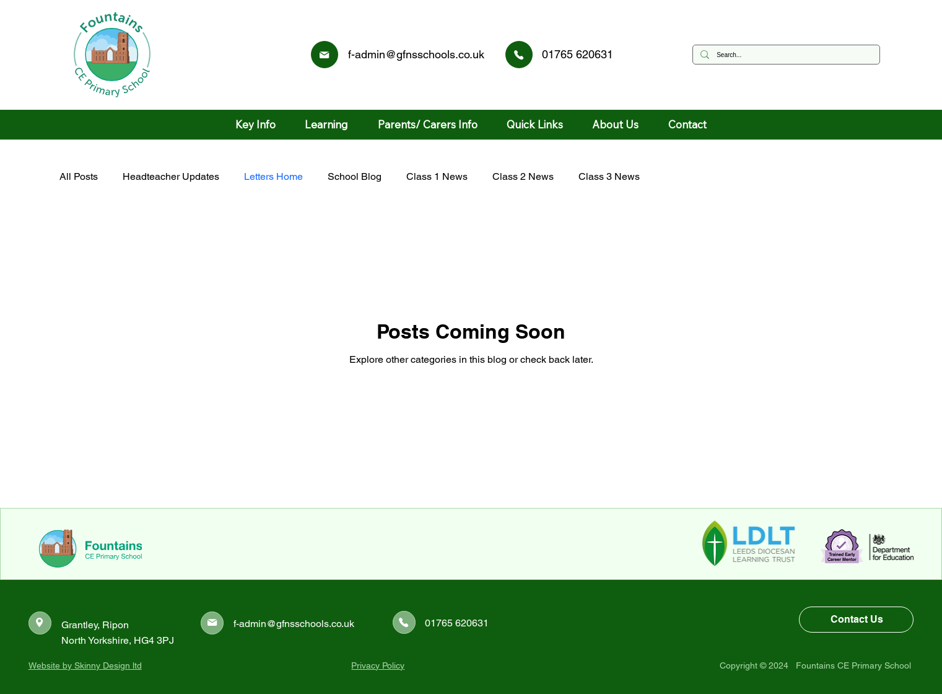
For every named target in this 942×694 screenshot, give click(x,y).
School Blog (355, 176)
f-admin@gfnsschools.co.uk (416, 54)
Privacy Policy (377, 665)
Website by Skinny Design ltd (85, 665)
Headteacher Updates (171, 176)
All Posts (78, 176)
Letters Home (273, 176)
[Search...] (785, 54)
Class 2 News (523, 176)
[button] (256, 124)
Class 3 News (609, 176)
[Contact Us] (856, 620)
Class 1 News (437, 176)
